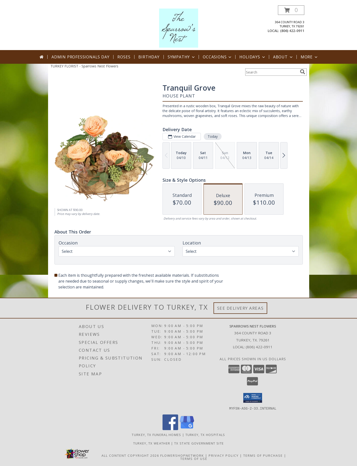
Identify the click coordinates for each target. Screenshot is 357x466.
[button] (291, 10)
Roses (123, 57)
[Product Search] (271, 72)
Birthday (148, 57)
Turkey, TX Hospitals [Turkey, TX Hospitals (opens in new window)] (205, 434)
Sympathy (182, 57)
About (283, 57)
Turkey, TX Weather (151, 443)
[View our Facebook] (170, 428)
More (309, 57)
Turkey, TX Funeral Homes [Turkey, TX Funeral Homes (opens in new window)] (156, 434)
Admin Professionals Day (80, 57)
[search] (302, 71)
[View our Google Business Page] (187, 428)
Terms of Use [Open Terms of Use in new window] (193, 458)
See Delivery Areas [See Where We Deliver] (240, 308)
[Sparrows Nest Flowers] (178, 27)
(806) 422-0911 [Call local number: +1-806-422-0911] (292, 30)
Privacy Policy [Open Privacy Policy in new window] (224, 455)
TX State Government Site (199, 443)
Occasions (217, 57)
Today (212, 136)
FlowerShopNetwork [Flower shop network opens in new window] (182, 455)
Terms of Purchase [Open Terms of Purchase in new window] (263, 455)
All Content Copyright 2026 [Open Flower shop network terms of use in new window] (130, 455)
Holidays (252, 57)
